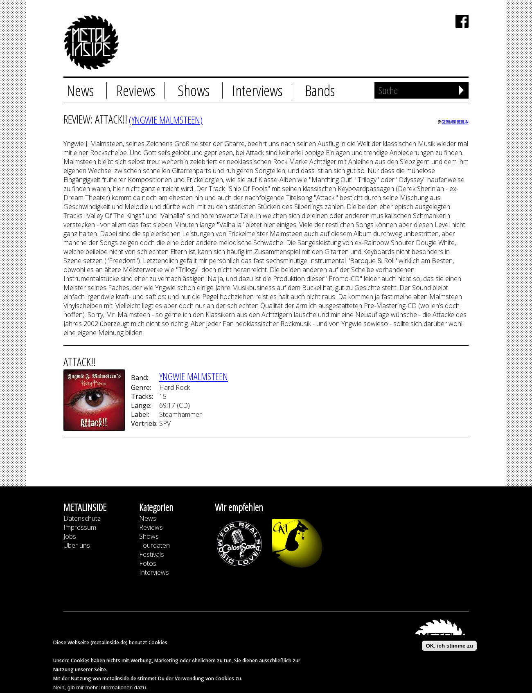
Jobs (69, 536)
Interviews (257, 90)
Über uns (76, 545)
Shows (194, 90)
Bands (320, 90)
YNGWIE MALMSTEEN (193, 376)
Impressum (79, 527)
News (80, 90)
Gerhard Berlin (455, 122)
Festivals (151, 554)
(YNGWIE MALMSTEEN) (166, 119)
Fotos (147, 563)
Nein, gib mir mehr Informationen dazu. (100, 689)
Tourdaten (154, 545)
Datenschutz (82, 518)
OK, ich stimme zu (449, 648)
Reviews (135, 90)
